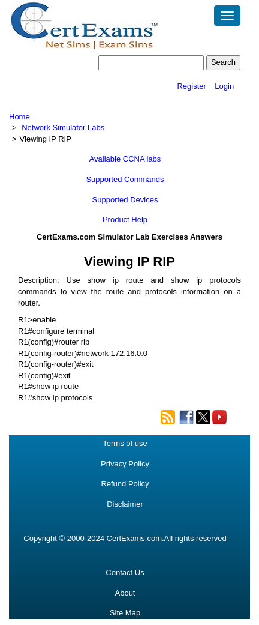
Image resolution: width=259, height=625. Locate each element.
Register (191, 86)
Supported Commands (125, 179)
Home (19, 116)
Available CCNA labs (125, 158)
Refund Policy (125, 483)
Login (224, 86)
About (125, 592)
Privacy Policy (125, 463)
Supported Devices (125, 199)
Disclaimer (125, 504)
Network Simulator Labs (63, 127)
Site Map (125, 612)
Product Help (125, 219)
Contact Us (125, 572)
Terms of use (125, 443)
